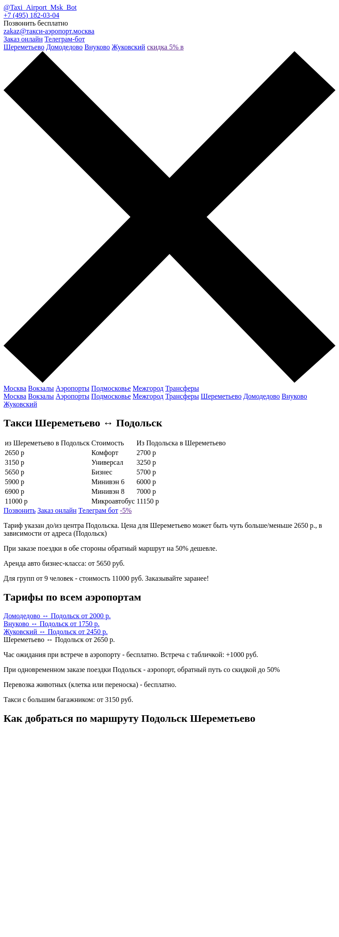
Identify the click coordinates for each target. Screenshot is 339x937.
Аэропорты (73, 388)
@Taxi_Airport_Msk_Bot (40, 7)
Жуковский (128, 47)
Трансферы (182, 388)
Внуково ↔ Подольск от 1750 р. (52, 623)
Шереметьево (24, 47)
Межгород (147, 388)
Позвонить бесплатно (36, 23)
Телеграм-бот (65, 39)
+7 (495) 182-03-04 (31, 15)
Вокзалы (41, 388)
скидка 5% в (165, 47)
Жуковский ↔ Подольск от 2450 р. (56, 631)
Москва (15, 388)
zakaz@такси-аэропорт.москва (49, 31)
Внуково (97, 47)
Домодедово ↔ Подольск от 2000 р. (57, 616)
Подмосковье (111, 388)
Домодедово (64, 47)
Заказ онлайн (23, 39)
